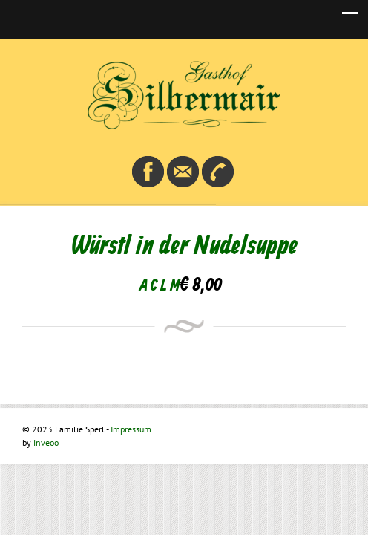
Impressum (131, 429)
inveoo (46, 442)
